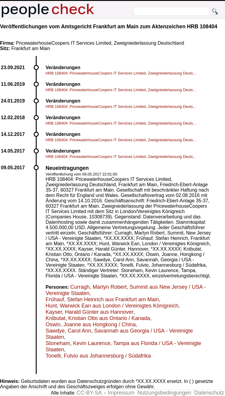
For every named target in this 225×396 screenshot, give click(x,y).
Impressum (121, 393)
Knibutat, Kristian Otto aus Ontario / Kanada (98, 318)
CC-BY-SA (89, 393)
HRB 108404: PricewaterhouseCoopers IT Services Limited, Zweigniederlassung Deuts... (121, 73)
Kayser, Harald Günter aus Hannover (90, 312)
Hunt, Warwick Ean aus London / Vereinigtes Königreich (112, 306)
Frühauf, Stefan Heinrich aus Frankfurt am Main (102, 299)
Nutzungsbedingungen (164, 393)
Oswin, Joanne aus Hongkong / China (91, 324)
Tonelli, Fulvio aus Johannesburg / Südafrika (98, 356)
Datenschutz (209, 393)
